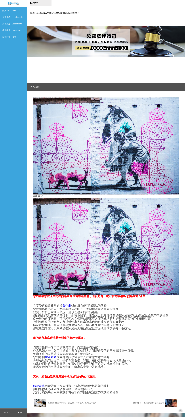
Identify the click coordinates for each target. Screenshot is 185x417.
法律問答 (9, 37)
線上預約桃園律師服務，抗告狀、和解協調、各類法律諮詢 (65, 397)
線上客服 (11, 30)
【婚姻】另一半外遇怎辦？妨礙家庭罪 (154, 397)
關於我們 (11, 10)
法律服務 (13, 17)
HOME (20, 413)
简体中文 (6, 413)
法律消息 (12, 23)
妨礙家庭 (51, 352)
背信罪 (66, 300)
